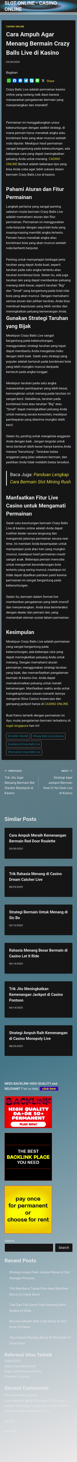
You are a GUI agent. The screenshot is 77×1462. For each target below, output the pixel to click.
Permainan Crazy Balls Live (24, 751)
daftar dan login (36, 1400)
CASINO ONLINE (15, 26)
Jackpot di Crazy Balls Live (24, 744)
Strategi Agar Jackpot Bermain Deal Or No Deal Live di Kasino (57, 781)
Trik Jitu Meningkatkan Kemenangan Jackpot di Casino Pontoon (36, 994)
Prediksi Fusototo (17, 1376)
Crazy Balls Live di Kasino (48, 736)
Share (50, 81)
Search (9, 1241)
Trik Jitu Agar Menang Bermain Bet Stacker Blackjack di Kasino (20, 781)
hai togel (11, 1431)
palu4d (9, 1421)
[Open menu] (68, 6)
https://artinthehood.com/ (23, 1371)
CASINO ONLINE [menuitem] (56, 704)
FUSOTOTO (13, 1361)
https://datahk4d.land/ (21, 1366)
